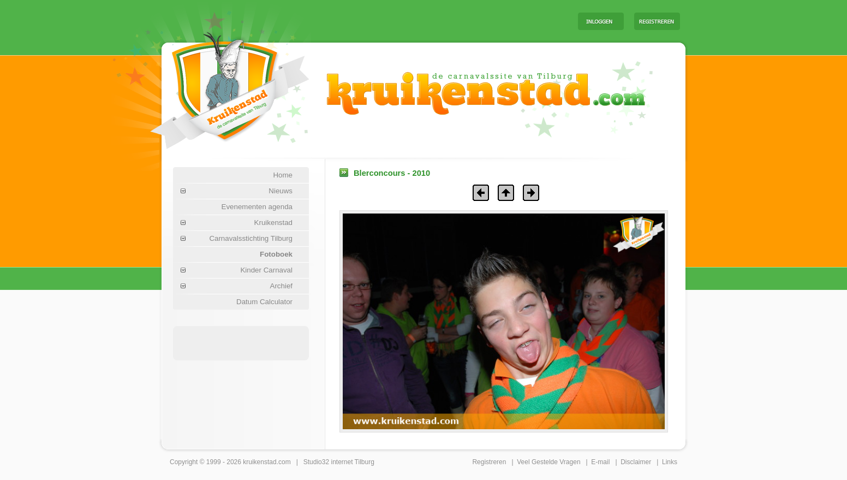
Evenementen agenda (257, 207)
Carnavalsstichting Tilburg (251, 238)
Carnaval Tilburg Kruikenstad (211, 86)
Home (283, 175)
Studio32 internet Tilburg (338, 462)
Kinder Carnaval (266, 270)
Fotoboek (276, 254)
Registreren (489, 462)
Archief (281, 286)
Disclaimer (636, 462)
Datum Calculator (264, 302)
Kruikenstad (273, 222)
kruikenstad (259, 462)
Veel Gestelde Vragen (548, 462)
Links (669, 462)
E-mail (600, 462)
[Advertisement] (434, 20)
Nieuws (281, 191)
